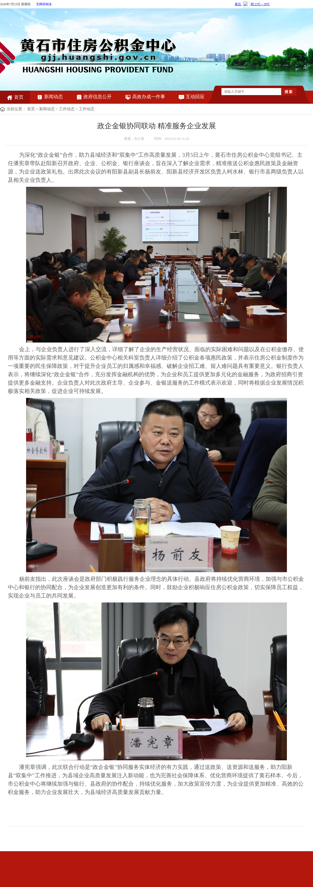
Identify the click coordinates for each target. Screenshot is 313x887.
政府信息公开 (94, 96)
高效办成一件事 (145, 96)
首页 (15, 97)
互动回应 (191, 96)
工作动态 (67, 109)
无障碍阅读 (44, 4)
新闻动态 (50, 96)
